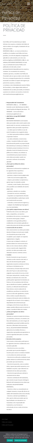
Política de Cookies (7, 422)
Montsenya (7, 3)
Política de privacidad (20, 440)
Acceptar (10, 440)
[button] (28, 4)
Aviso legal (5, 419)
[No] (31, 437)
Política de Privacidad (7, 425)
